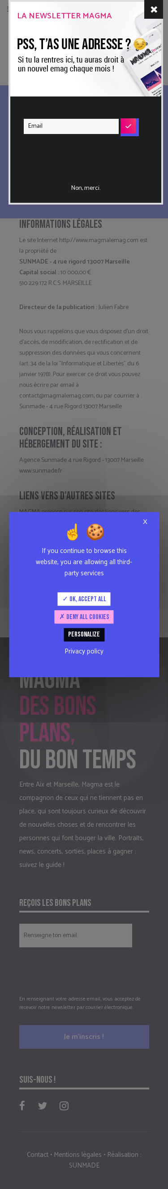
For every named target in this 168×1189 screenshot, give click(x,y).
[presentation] (78, 153)
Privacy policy (84, 651)
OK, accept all (84, 599)
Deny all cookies (84, 617)
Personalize (84, 635)
